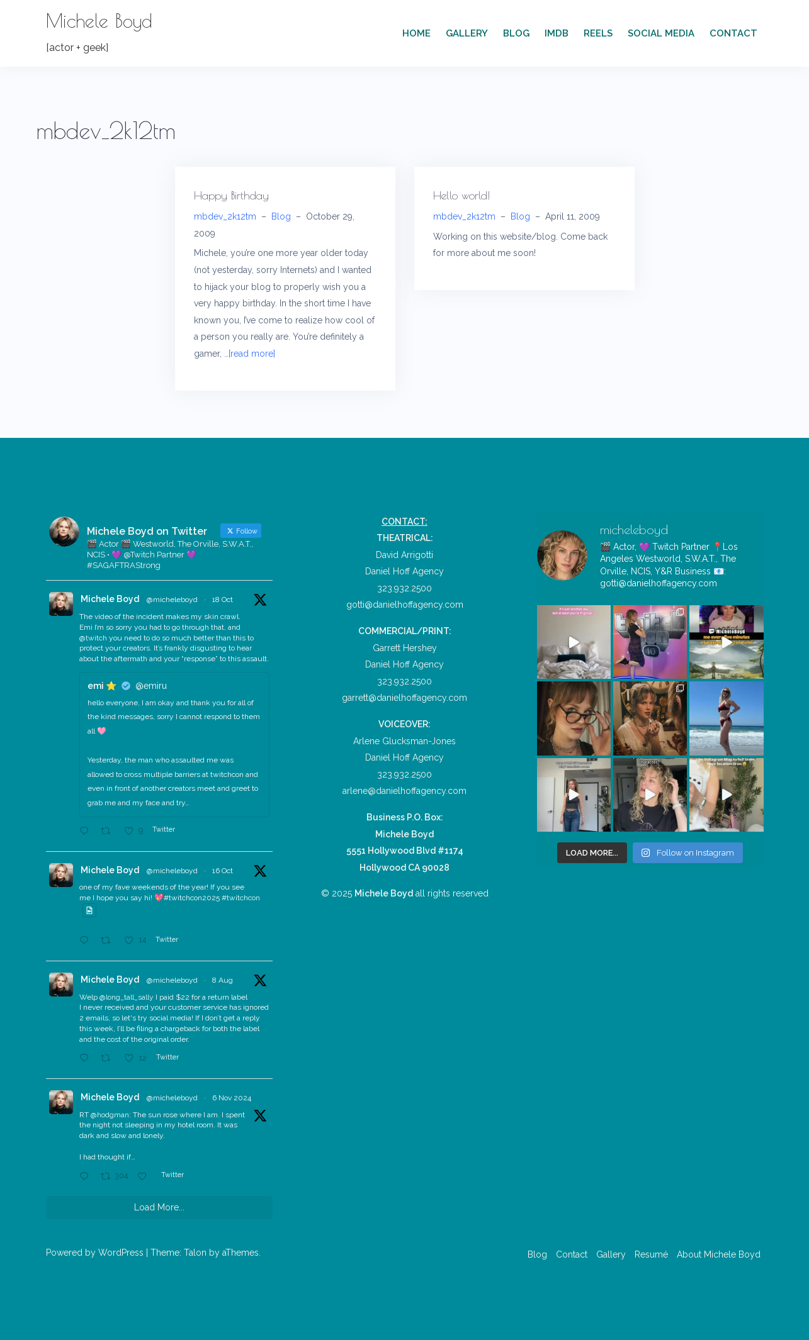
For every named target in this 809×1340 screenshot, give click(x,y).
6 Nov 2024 (231, 1097)
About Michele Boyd (719, 1254)
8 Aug (222, 980)
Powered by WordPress (95, 1253)
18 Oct (222, 599)
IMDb (557, 33)
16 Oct (222, 870)
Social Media (661, 33)
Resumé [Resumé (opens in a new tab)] (651, 1254)
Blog (516, 33)
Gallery (467, 33)
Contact (733, 33)
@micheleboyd (172, 599)
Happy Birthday (231, 195)
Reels (598, 33)
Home (416, 33)
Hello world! (461, 195)
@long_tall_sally (126, 997)
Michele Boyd (99, 20)
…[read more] (249, 354)
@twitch (93, 638)
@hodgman (110, 1114)
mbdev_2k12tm (225, 216)
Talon (195, 1253)
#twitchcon (241, 897)
